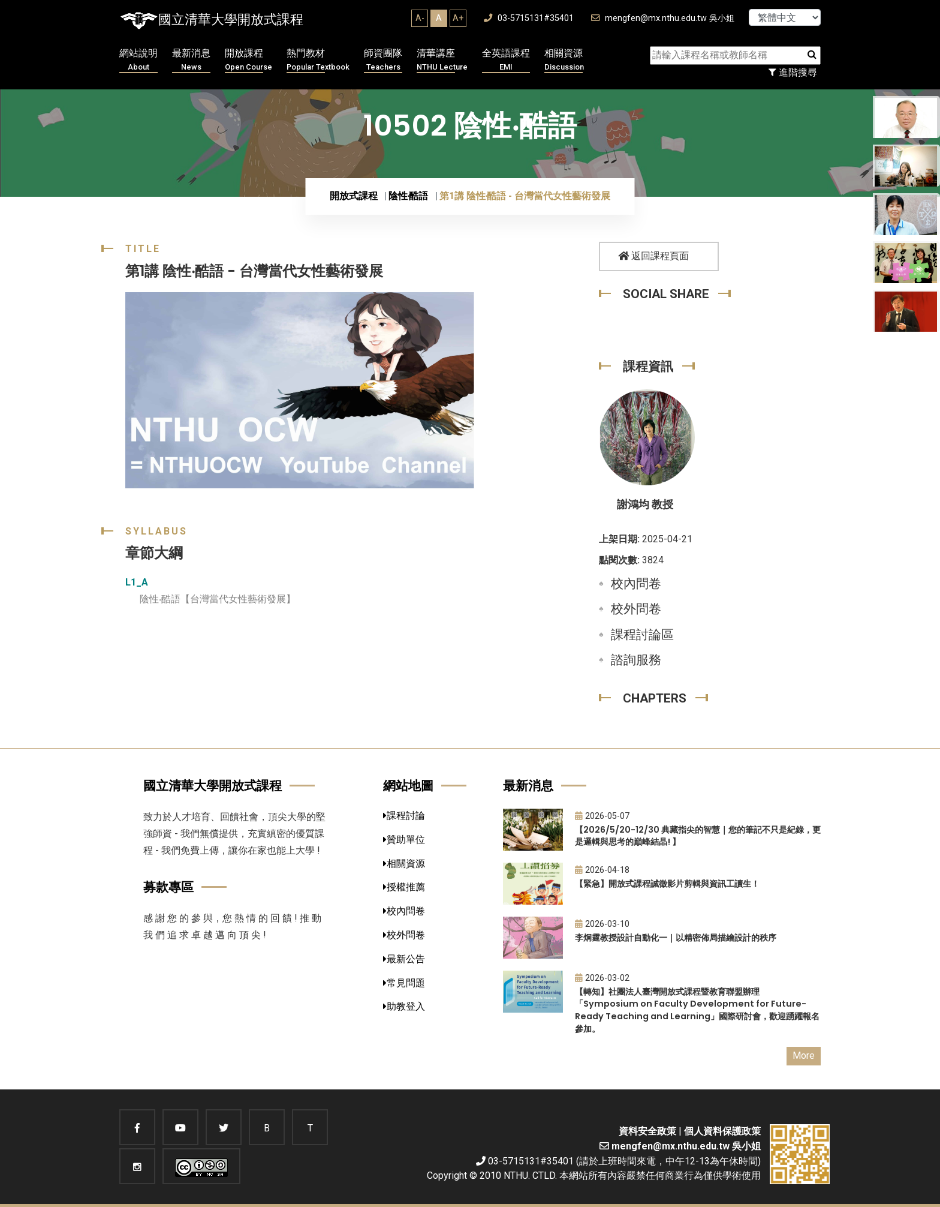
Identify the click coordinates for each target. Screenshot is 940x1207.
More (804, 1055)
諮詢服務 (636, 660)
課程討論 (404, 815)
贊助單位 (404, 839)
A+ (458, 18)
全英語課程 (506, 60)
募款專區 (168, 887)
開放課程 (248, 60)
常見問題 (404, 983)
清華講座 (442, 60)
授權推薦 (404, 887)
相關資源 (564, 60)
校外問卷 (636, 609)
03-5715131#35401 (529, 18)
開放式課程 (354, 196)
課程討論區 (642, 634)
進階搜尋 (793, 72)
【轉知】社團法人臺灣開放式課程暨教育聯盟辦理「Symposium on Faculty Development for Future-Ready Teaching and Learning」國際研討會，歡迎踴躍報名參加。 (697, 1010)
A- (419, 18)
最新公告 (404, 959)
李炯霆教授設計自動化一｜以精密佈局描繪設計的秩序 (675, 938)
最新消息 (191, 60)
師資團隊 (383, 60)
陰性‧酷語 (408, 196)
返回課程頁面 (653, 256)
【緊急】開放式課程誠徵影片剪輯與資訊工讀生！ (667, 884)
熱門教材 (318, 60)
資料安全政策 (647, 1131)
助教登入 (404, 1006)
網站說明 (138, 60)
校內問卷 (636, 584)
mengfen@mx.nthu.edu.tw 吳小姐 (662, 18)
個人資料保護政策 (722, 1131)
